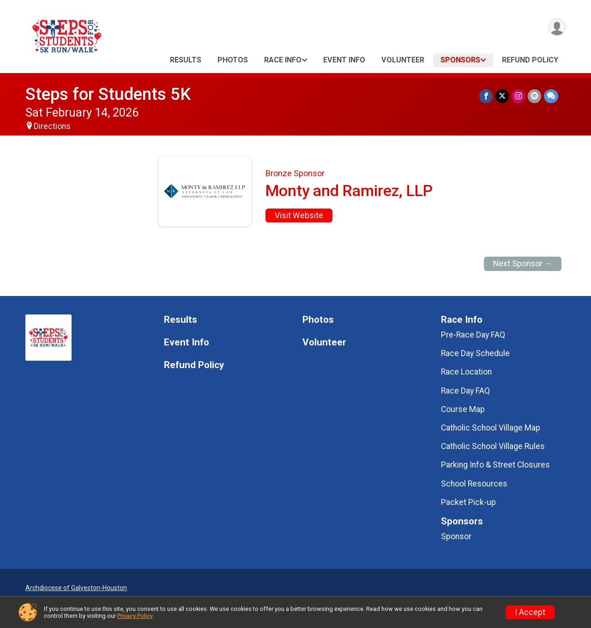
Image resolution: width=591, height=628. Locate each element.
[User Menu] (557, 27)
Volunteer (402, 59)
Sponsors (460, 59)
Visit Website (299, 215)
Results (185, 59)
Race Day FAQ (465, 390)
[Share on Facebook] (486, 96)
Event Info (344, 59)
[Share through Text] (551, 96)
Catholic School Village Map (490, 427)
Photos (232, 59)
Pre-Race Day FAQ (473, 334)
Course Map (463, 409)
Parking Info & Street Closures (495, 464)
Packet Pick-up (468, 502)
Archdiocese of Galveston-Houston (76, 587)
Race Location (466, 371)
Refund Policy (530, 59)
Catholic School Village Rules (493, 446)
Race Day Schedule (475, 353)
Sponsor (456, 536)
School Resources (474, 483)
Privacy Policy (134, 615)
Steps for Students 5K (108, 94)
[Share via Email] (534, 96)
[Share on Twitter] (502, 96)
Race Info (283, 59)
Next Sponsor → (523, 263)
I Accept (530, 612)
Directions (52, 126)
